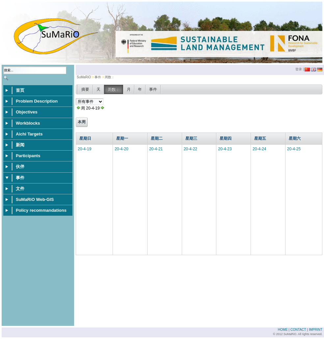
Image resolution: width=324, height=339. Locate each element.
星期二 (157, 138)
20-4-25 (294, 149)
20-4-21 (156, 149)
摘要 (85, 89)
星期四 (225, 138)
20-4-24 (259, 149)
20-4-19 (84, 149)
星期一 (122, 138)
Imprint (315, 329)
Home (283, 329)
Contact (298, 329)
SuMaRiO (84, 77)
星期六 (295, 138)
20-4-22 (190, 149)
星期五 (260, 138)
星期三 (191, 138)
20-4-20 (121, 149)
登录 (298, 69)
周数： (110, 77)
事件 (97, 77)
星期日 (85, 138)
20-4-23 (224, 149)
